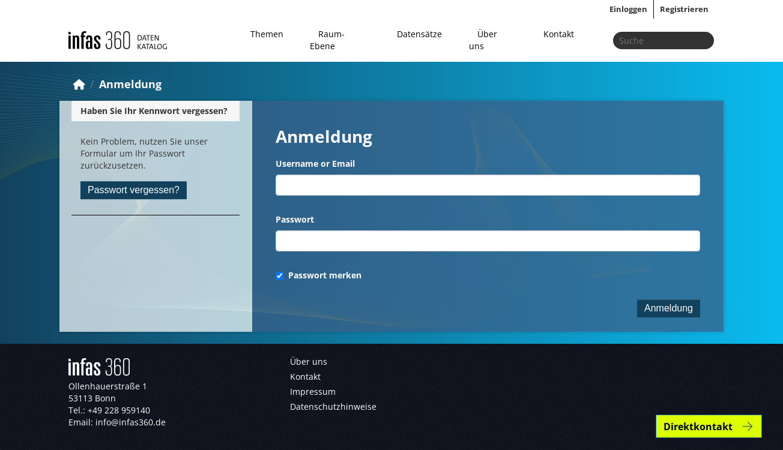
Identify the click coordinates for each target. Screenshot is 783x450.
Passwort (295, 219)
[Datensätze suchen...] (663, 40)
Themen (266, 34)
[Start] (79, 84)
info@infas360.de (130, 422)
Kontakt (558, 34)
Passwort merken (318, 275)
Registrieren (684, 9)
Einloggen (628, 9)
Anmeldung (130, 84)
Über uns (483, 40)
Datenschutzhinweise (333, 406)
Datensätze (419, 34)
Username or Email (315, 163)
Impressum (313, 391)
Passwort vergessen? (134, 190)
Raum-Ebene (327, 40)
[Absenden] (701, 40)
